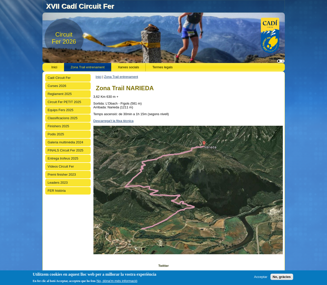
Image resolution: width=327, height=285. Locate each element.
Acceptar (260, 277)
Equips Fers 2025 (60, 110)
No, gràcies (282, 277)
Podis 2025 (56, 134)
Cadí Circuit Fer (59, 78)
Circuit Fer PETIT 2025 (64, 102)
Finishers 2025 (58, 126)
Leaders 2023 (58, 182)
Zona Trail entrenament (88, 67)
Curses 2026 (57, 86)
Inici (54, 67)
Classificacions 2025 (63, 118)
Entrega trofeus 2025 (63, 158)
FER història (57, 191)
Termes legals (162, 67)
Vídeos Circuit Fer (61, 166)
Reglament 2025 (60, 94)
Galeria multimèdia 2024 (65, 142)
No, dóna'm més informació (116, 281)
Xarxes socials (128, 67)
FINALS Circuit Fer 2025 (66, 150)
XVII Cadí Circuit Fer (80, 6)
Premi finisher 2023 (62, 174)
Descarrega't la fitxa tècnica (113, 121)
